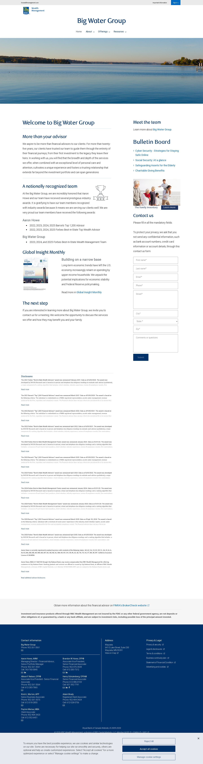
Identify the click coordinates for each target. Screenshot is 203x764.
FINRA (136, 732)
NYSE (126, 732)
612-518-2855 (31, 702)
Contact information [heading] (31, 640)
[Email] (155, 277)
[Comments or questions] (155, 343)
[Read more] (25, 389)
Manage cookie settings (149, 757)
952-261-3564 (34, 684)
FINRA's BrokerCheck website (130, 605)
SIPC (145, 732)
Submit (141, 357)
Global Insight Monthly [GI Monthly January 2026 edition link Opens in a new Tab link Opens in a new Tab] (89, 292)
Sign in (176, 3)
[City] (155, 313)
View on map (111, 653)
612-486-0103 (75, 682)
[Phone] (155, 285)
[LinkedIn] (25, 672)
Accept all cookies (149, 748)
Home (79, 30)
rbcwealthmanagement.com (30, 3)
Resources (120, 30)
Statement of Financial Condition (160, 662)
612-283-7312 (73, 669)
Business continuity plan (156, 658)
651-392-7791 (73, 684)
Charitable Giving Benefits (150, 170)
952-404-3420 (34, 714)
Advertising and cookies (156, 667)
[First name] (155, 260)
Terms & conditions (154, 653)
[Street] (155, 299)
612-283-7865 (31, 687)
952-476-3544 (75, 667)
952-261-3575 (34, 699)
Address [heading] (109, 640)
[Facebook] (69, 687)
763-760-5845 (31, 669)
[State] (155, 321)
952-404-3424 (75, 699)
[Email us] (22, 650)
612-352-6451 (31, 717)
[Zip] (155, 329)
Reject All (149, 741)
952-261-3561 (34, 667)
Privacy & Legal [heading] (154, 640)
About (90, 30)
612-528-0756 (73, 702)
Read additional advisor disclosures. (33, 578)
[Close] (198, 738)
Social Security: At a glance (150, 160)
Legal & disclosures (154, 649)
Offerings (104, 30)
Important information (160, 3)
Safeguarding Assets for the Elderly (155, 165)
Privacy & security (154, 644)
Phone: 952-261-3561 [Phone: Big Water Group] (30, 647)
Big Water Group (162, 129)
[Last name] (155, 268)
